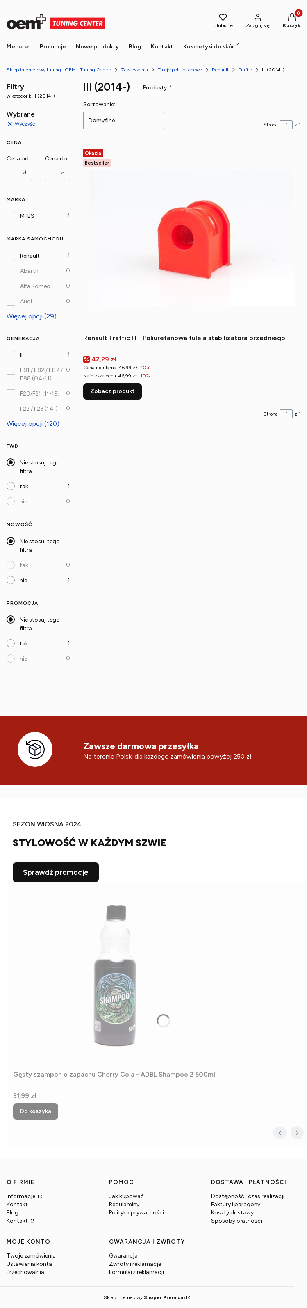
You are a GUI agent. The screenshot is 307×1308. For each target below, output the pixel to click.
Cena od (18, 158)
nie (23, 501)
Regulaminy (124, 1204)
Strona (271, 125)
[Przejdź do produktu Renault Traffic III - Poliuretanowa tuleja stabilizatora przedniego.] (191, 238)
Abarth (29, 271)
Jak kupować (126, 1196)
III (22, 355)
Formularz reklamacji (136, 1272)
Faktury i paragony (235, 1204)
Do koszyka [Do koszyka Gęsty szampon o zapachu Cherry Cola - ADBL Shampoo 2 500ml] (35, 1111)
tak (24, 486)
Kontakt (17, 1204)
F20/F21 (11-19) (40, 393)
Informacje (21, 1196)
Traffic (245, 70)
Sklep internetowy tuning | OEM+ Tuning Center (59, 70)
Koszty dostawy (232, 1212)
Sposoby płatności (236, 1220)
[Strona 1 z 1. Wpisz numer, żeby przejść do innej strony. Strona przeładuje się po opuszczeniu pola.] (286, 124)
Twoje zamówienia (31, 1255)
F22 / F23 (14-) (39, 408)
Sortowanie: (99, 104)
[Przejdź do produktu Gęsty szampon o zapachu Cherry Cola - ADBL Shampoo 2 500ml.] (115, 974)
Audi (26, 301)
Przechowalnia (25, 1272)
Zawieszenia (134, 70)
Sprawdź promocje (56, 872)
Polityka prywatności (136, 1212)
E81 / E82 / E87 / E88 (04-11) (41, 374)
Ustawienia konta (29, 1263)
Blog (12, 1212)
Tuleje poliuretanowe (180, 70)
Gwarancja (123, 1255)
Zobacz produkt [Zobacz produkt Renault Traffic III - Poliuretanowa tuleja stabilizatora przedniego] (112, 391)
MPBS (27, 216)
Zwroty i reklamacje (135, 1263)
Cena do (56, 158)
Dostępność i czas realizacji (247, 1196)
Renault (220, 70)
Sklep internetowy (144, 1297)
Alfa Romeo (35, 286)
